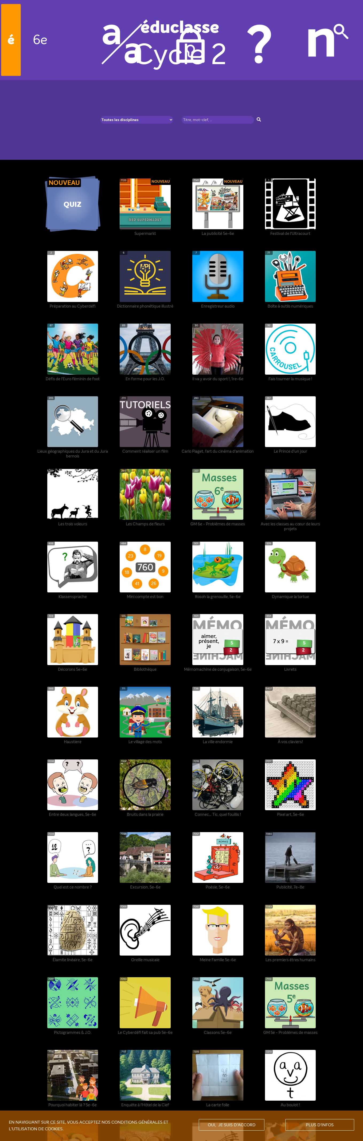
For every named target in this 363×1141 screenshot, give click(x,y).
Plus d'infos (320, 1125)
